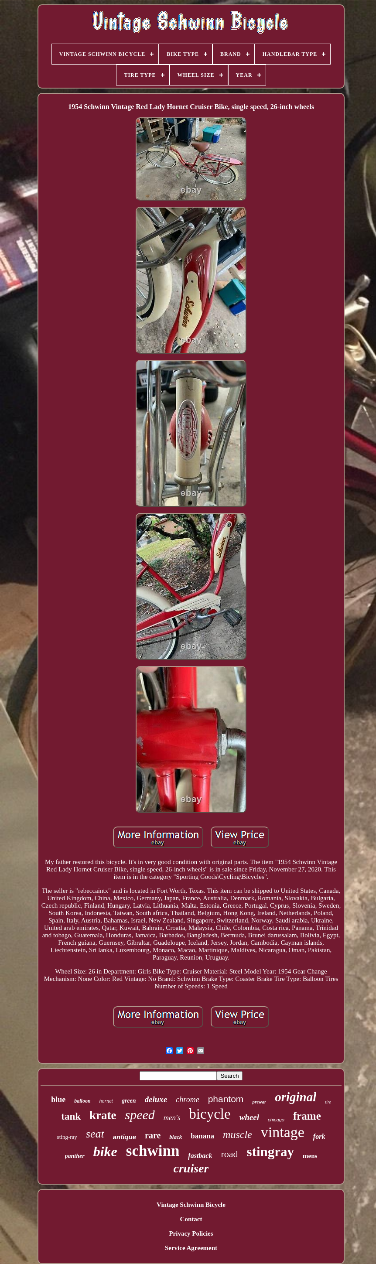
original (295, 1097)
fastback (200, 1155)
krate (102, 1115)
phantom (226, 1099)
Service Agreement (191, 1247)
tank (71, 1116)
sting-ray (67, 1137)
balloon (82, 1101)
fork (319, 1136)
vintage (282, 1132)
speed (139, 1114)
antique (124, 1137)
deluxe (156, 1099)
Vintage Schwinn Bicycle (191, 1204)
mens (310, 1155)
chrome (187, 1099)
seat (95, 1133)
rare (153, 1135)
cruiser (191, 1168)
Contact (191, 1219)
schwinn (153, 1150)
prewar (259, 1101)
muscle (237, 1134)
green (129, 1100)
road (229, 1153)
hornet (106, 1101)
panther (75, 1156)
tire (328, 1102)
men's (172, 1118)
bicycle (209, 1114)
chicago (276, 1119)
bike (105, 1151)
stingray (270, 1151)
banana (202, 1136)
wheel (249, 1117)
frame (307, 1116)
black (175, 1137)
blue (58, 1099)
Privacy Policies (191, 1233)
